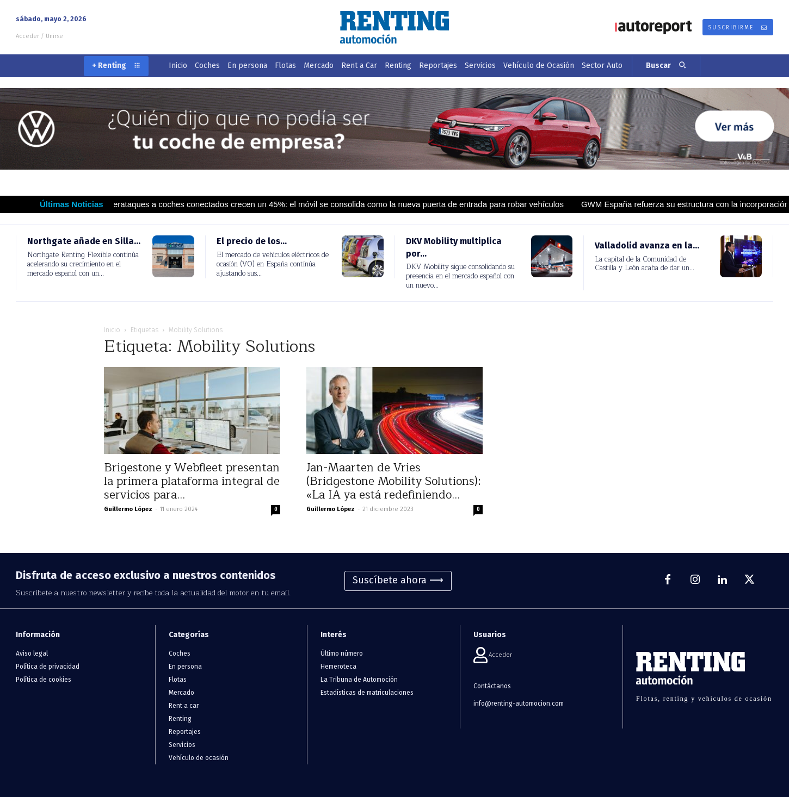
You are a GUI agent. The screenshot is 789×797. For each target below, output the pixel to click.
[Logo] (394, 27)
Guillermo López (128, 509)
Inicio (112, 330)
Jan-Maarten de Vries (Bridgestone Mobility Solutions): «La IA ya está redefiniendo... (393, 481)
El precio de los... (252, 241)
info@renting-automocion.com (518, 703)
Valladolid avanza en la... (647, 245)
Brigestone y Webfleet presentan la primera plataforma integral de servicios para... (192, 481)
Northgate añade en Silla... (83, 241)
